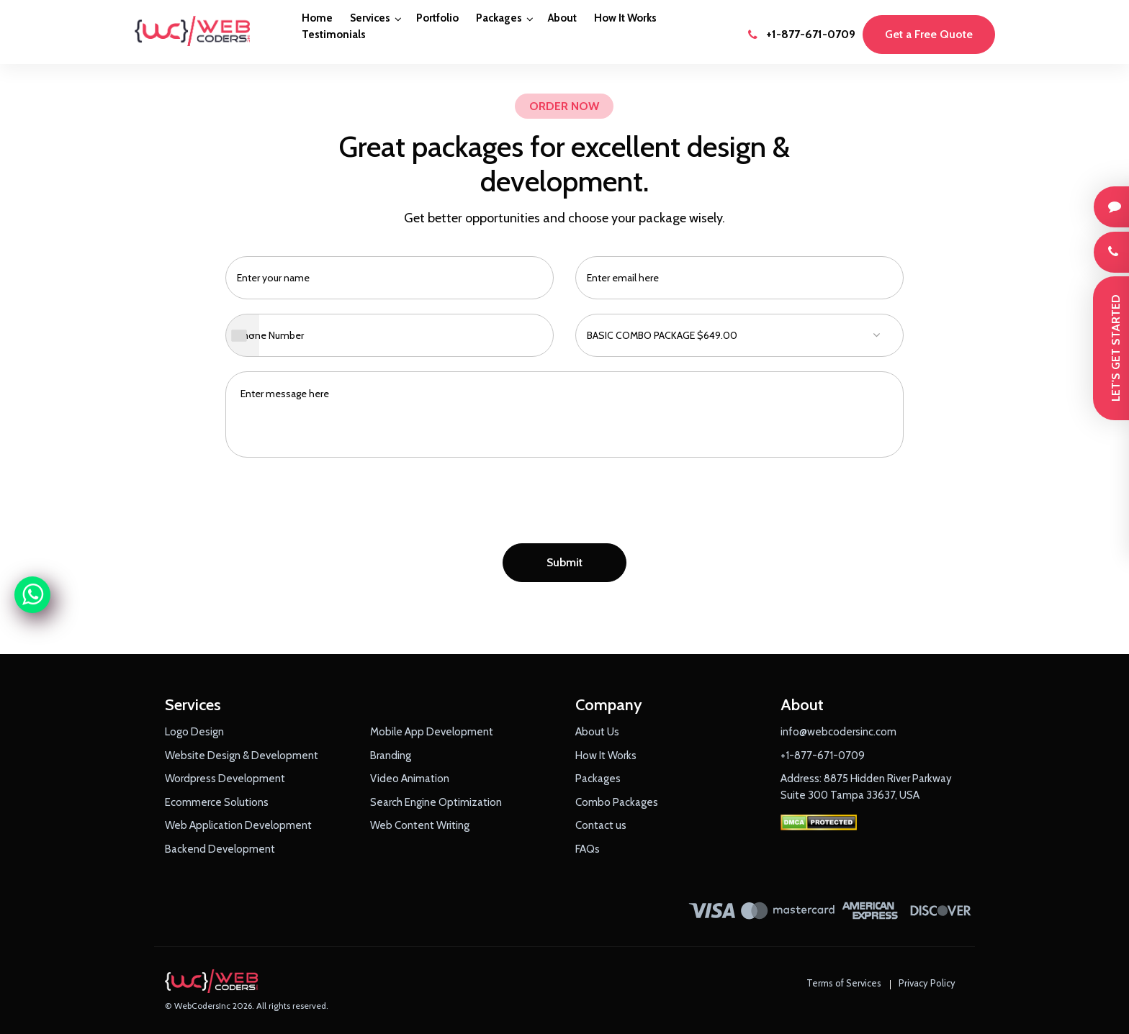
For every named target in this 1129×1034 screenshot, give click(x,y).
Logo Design (194, 731)
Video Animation (409, 778)
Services (370, 18)
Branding (390, 755)
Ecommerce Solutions (217, 802)
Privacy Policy (927, 983)
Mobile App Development (431, 731)
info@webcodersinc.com (838, 731)
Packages (499, 18)
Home (317, 18)
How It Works (625, 18)
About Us (597, 731)
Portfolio (437, 18)
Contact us (600, 825)
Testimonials (334, 34)
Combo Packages (616, 802)
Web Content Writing (419, 825)
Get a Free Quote (929, 34)
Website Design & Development (241, 755)
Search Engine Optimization (436, 802)
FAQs (587, 849)
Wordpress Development (225, 778)
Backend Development (220, 849)
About (562, 18)
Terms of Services (843, 983)
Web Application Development (238, 825)
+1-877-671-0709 (801, 34)
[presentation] (564, 504)
